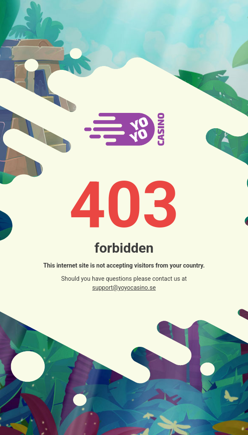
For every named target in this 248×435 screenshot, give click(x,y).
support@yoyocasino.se (124, 287)
